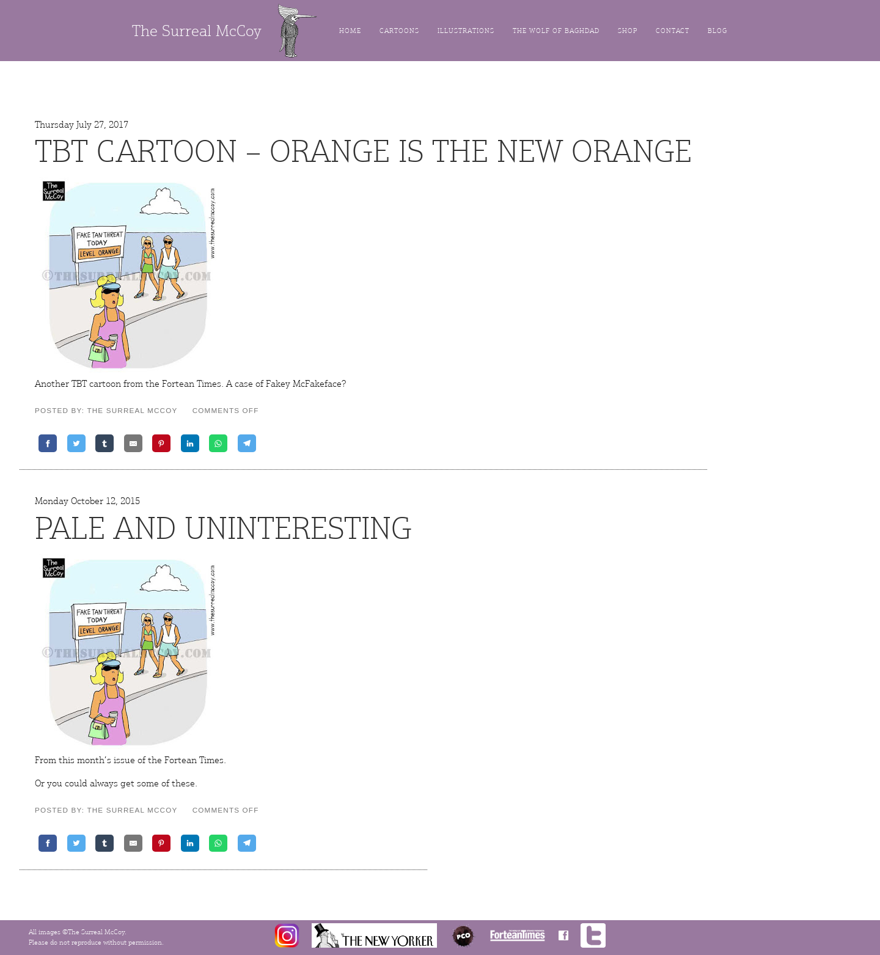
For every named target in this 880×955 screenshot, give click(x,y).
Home (350, 31)
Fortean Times (191, 383)
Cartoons (399, 31)
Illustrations (466, 31)
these (183, 783)
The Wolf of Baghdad (556, 31)
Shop (627, 31)
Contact (672, 31)
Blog (717, 31)
